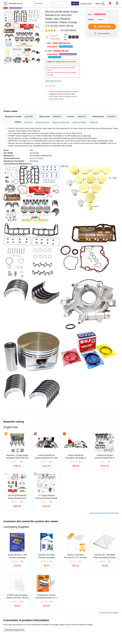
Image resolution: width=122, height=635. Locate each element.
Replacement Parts (42, 122)
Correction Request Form (14, 629)
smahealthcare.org (15, 3)
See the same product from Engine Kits (104, 513)
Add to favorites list (102, 33)
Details (49, 70)
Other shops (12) (53, 81)
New (60, 45)
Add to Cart (102, 26)
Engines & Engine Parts (61, 122)
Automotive (28, 122)
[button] (116, 3)
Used (62, 54)
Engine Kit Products (79, 122)
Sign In (98, 3)
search (75, 3)
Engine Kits (93, 122)
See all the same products (108, 612)
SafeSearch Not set (86, 3)
